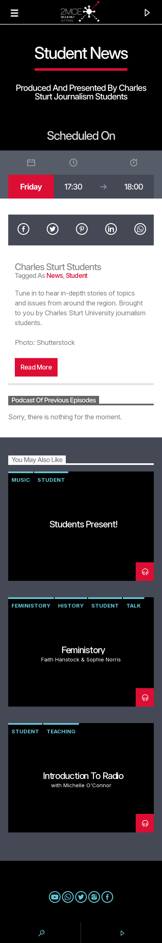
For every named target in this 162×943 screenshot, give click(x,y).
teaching (61, 731)
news (54, 275)
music (21, 479)
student (76, 275)
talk (133, 605)
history (71, 605)
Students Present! (83, 523)
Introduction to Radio (83, 775)
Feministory (31, 605)
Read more (36, 367)
